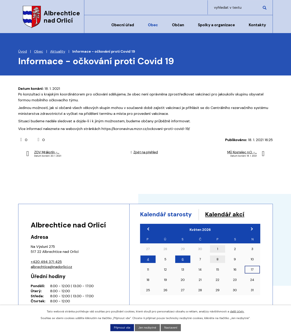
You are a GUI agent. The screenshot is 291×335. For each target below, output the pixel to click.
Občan (178, 24)
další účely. (237, 311)
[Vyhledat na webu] (246, 7)
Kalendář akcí (227, 214)
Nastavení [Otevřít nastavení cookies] (170, 327)
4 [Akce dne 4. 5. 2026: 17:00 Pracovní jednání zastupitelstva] (148, 259)
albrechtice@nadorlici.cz (51, 266)
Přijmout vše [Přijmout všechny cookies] (122, 327)
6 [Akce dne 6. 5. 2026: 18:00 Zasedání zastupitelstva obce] (183, 259)
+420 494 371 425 (46, 261)
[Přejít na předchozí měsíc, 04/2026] (149, 229)
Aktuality (57, 51)
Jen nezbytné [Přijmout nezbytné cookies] (147, 327)
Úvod (95, 27)
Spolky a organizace (216, 24)
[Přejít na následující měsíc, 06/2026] (251, 229)
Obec (153, 24)
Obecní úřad (122, 24)
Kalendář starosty (166, 214)
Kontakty (257, 24)
